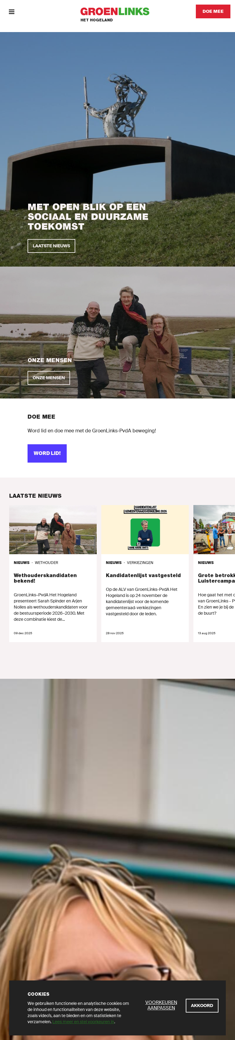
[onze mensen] (49, 378)
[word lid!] (47, 453)
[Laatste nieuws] (51, 246)
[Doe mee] (213, 11)
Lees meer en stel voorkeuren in (83, 1021)
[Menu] (11, 11)
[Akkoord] (202, 1006)
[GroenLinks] (117, 11)
